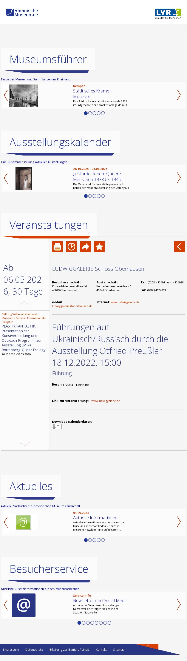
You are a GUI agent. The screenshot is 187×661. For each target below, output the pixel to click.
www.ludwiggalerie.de (125, 302)
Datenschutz (34, 656)
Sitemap (119, 656)
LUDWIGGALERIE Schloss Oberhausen (98, 268)
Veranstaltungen (48, 224)
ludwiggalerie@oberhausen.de (72, 306)
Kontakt (101, 656)
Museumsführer (48, 59)
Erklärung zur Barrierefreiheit (69, 656)
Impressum (11, 656)
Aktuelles (31, 492)
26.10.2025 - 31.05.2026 (25, 334)
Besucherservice (48, 575)
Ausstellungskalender (60, 142)
